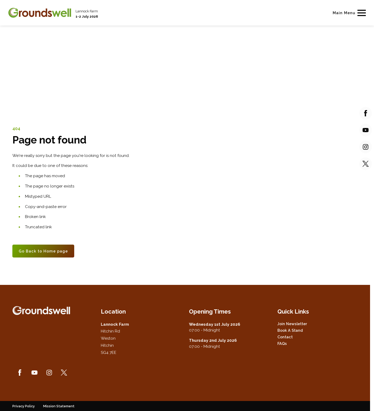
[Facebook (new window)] (19, 372)
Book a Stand (290, 330)
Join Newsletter (292, 323)
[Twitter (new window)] (64, 372)
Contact (285, 337)
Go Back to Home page (43, 251)
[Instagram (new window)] (49, 372)
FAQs (282, 343)
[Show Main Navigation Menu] (348, 12)
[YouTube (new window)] (34, 372)
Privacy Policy (23, 406)
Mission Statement (58, 406)
